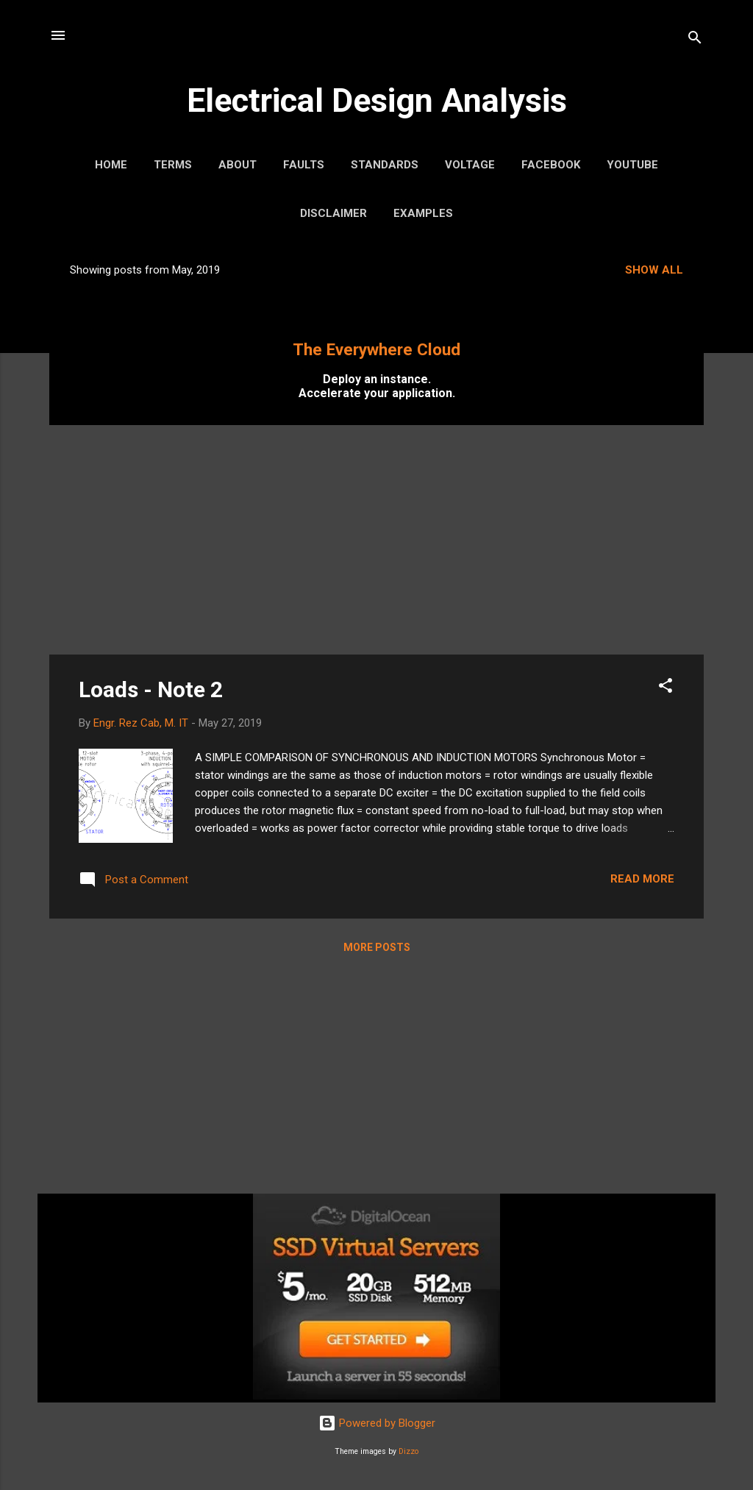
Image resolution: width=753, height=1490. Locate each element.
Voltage (470, 164)
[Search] (695, 40)
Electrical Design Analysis (377, 100)
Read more (642, 878)
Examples (423, 213)
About (237, 164)
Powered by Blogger (376, 1423)
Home (111, 164)
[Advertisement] (376, 540)
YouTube (632, 164)
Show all (654, 270)
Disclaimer (333, 213)
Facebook (550, 164)
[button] (665, 688)
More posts (376, 947)
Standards (384, 164)
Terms (173, 164)
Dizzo (408, 1451)
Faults (303, 164)
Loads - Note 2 (151, 689)
